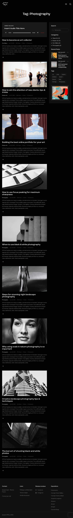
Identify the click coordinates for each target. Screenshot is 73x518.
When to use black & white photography (21, 245)
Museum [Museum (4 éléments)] (54, 79)
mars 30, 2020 (12, 197)
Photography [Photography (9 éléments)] (62, 81)
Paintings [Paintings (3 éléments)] (54, 81)
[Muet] (37, 32)
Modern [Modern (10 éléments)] (61, 76)
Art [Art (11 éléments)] (53, 74)
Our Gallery (4, 43)
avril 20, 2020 (12, 145)
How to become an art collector (17, 40)
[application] (24, 32)
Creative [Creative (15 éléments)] (64, 74)
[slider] (43, 32)
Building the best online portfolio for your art (23, 142)
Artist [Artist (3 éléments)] (57, 74)
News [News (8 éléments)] (60, 79)
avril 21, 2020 (12, 95)
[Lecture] (5, 32)
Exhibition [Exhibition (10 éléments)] (54, 76)
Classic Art (55, 38)
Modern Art (4, 95)
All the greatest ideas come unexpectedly (62, 66)
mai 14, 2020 (11, 43)
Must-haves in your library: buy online (63, 57)
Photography (5, 197)
